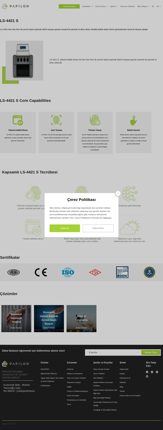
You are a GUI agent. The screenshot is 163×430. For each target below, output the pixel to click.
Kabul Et (65, 228)
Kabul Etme (98, 228)
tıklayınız (107, 218)
